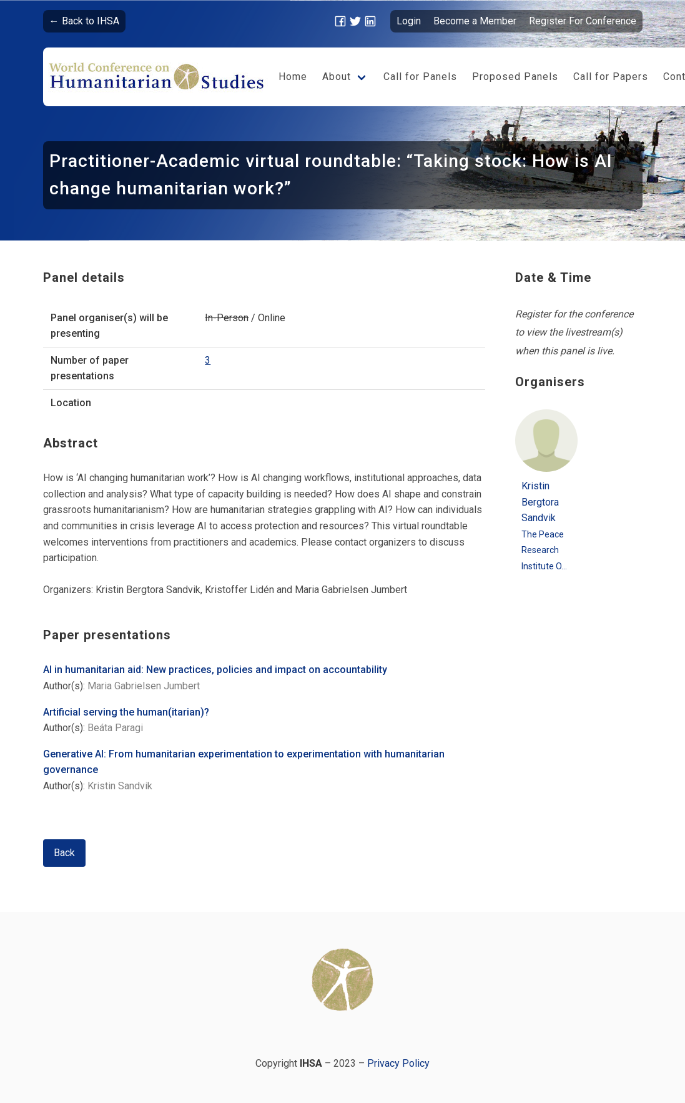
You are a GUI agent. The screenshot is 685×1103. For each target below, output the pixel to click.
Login (409, 21)
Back (64, 853)
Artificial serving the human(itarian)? (126, 712)
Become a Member (474, 21)
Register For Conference (582, 21)
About (336, 76)
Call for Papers (610, 76)
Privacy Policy (398, 1063)
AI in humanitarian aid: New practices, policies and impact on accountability (215, 670)
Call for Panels (420, 76)
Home (292, 76)
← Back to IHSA (84, 21)
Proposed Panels (515, 76)
